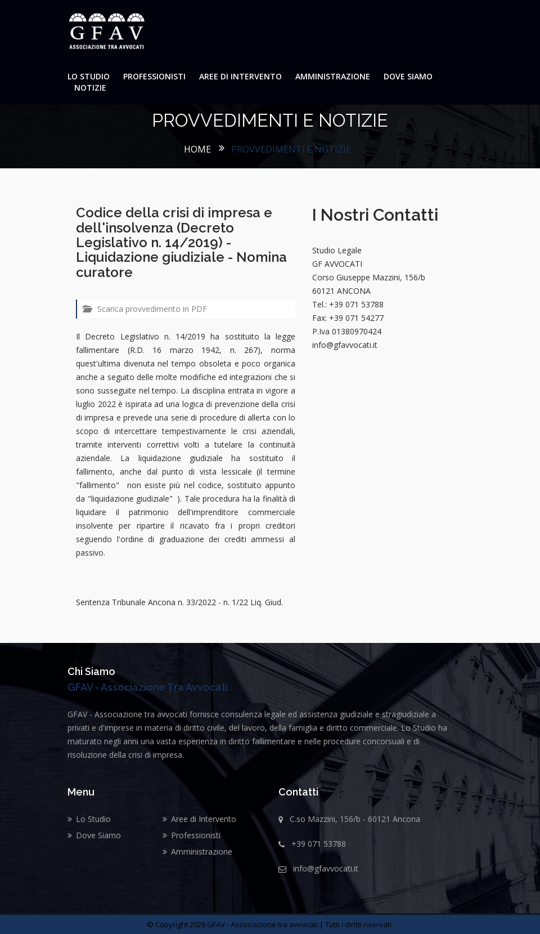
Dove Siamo (408, 76)
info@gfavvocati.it (325, 868)
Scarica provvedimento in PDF (145, 308)
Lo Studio (89, 76)
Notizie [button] (90, 87)
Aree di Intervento (240, 76)
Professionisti (154, 76)
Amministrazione (332, 76)
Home (197, 149)
